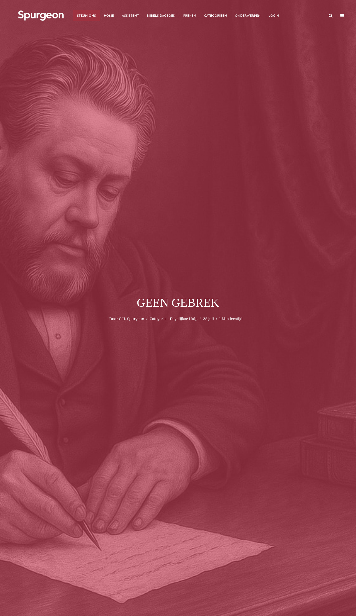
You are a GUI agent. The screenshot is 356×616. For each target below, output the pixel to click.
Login (274, 16)
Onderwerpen (248, 16)
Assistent (130, 16)
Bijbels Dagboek (161, 16)
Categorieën (215, 16)
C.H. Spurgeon (131, 319)
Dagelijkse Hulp (184, 319)
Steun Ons (86, 16)
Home (109, 16)
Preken (189, 16)
